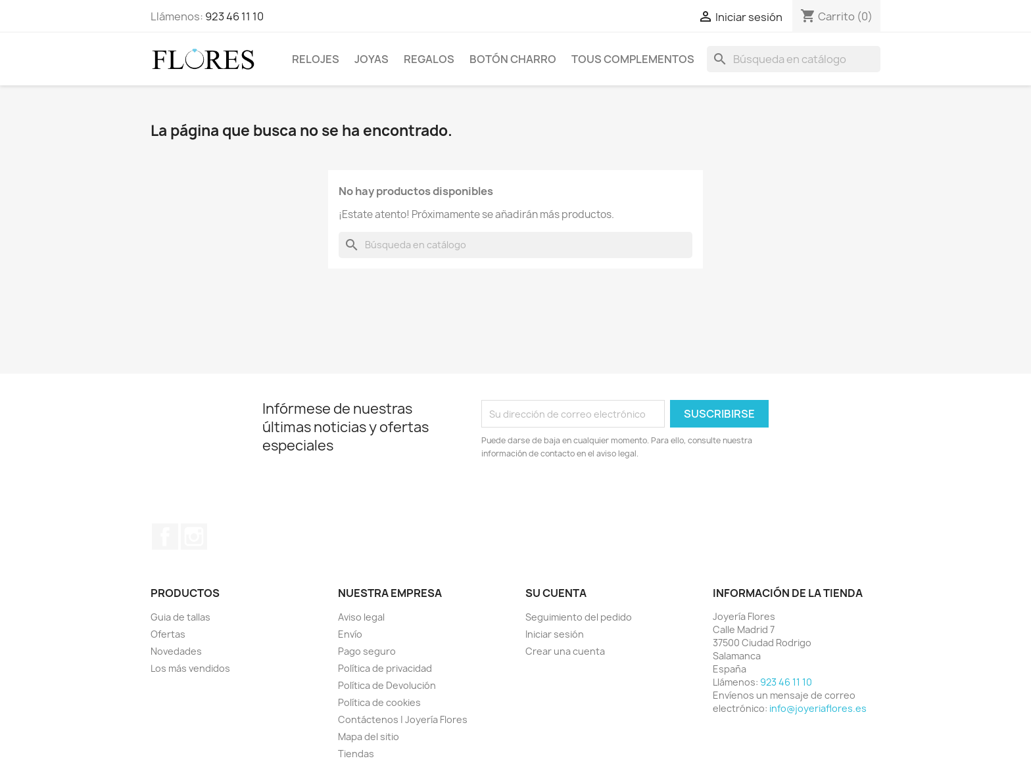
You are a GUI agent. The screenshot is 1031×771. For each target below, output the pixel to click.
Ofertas (168, 634)
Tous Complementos (632, 59)
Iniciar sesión (554, 634)
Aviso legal (361, 617)
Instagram (194, 536)
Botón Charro (512, 59)
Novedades (176, 651)
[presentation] (591, 496)
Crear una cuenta (565, 651)
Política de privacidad (385, 668)
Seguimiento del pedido (578, 617)
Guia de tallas (180, 617)
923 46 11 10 (234, 16)
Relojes (315, 59)
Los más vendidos (190, 668)
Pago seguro (367, 651)
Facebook (165, 536)
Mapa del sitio (368, 736)
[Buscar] (793, 59)
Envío (350, 634)
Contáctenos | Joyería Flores (403, 719)
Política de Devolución (387, 685)
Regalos (429, 59)
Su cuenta (556, 593)
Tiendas (356, 753)
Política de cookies (379, 702)
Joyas (371, 59)
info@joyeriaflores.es (818, 708)
